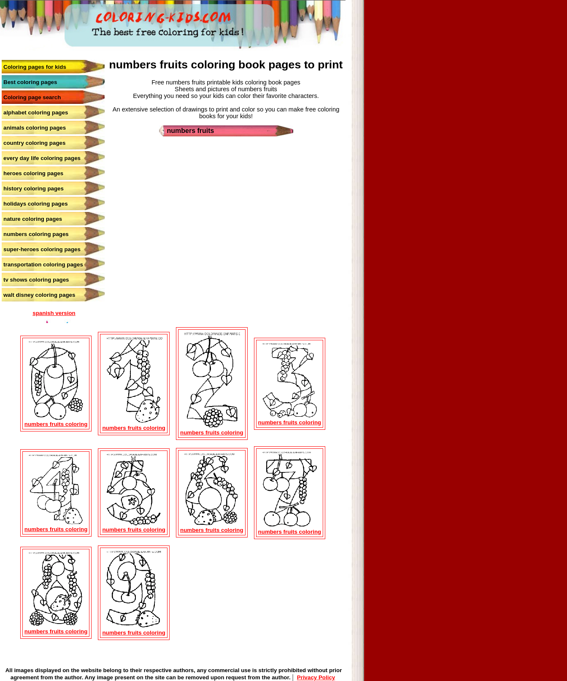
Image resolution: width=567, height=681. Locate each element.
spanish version (53, 313)
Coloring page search (32, 97)
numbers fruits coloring (56, 424)
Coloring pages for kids (34, 67)
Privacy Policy (316, 677)
